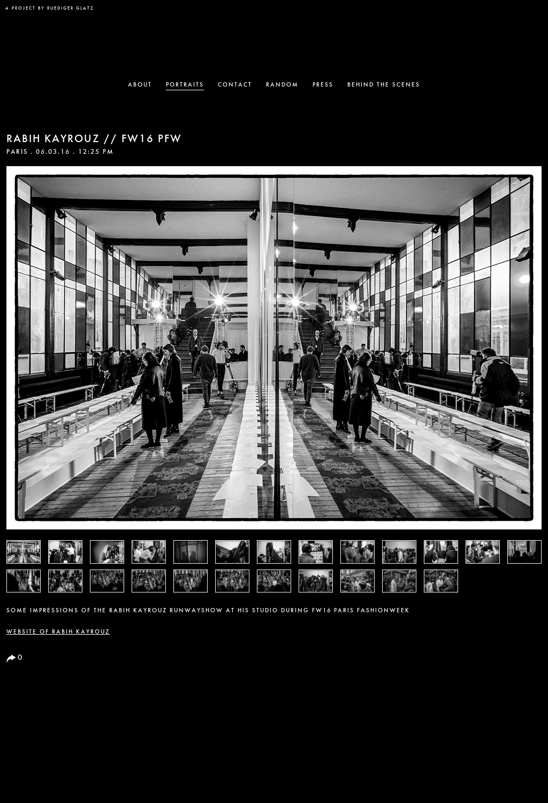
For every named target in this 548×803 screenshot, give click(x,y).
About (140, 85)
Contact (235, 85)
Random (282, 85)
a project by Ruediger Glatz (49, 8)
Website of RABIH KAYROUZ (58, 632)
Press (323, 85)
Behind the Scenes (383, 85)
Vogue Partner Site (520, 14)
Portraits (185, 85)
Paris (17, 152)
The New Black (274, 40)
